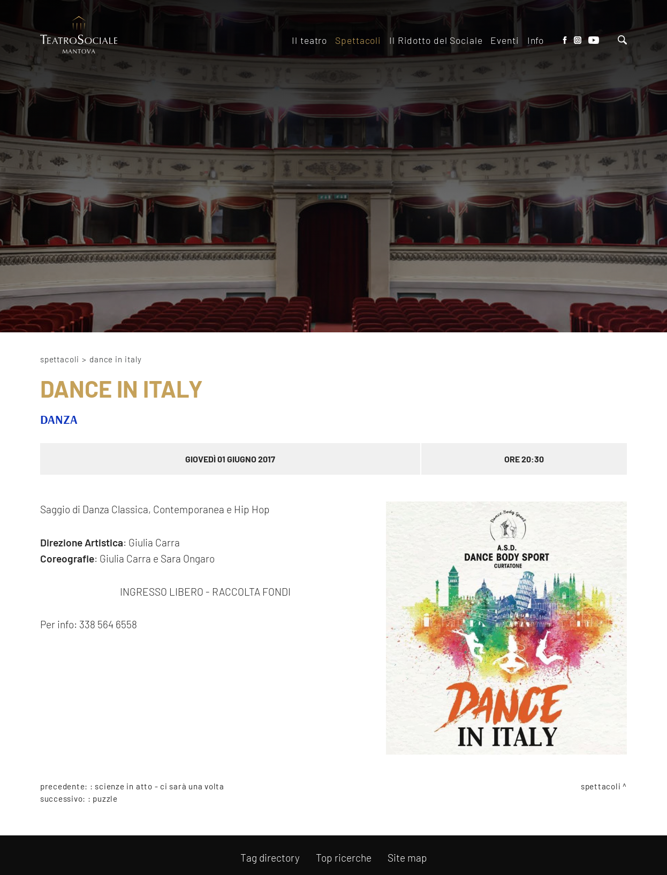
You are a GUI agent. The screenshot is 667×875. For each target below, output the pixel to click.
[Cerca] (622, 41)
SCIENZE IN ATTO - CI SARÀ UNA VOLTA (159, 786)
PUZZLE (105, 798)
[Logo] (79, 35)
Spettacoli (59, 359)
